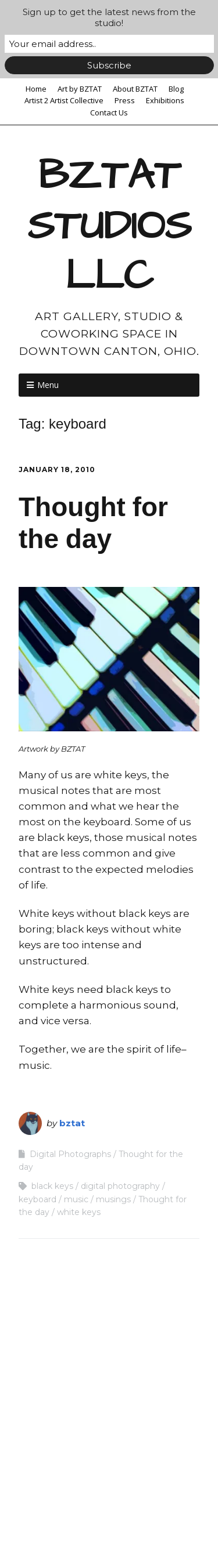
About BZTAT (135, 89)
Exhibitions (165, 100)
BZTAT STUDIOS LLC (109, 226)
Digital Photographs (70, 1154)
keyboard (37, 1199)
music (76, 1199)
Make (76, 1502)
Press (125, 100)
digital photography (120, 1186)
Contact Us (109, 112)
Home (36, 89)
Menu (48, 384)
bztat (72, 1123)
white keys (79, 1212)
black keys (52, 1186)
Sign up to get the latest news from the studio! (109, 17)
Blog (176, 89)
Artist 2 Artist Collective (63, 100)
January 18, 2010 (57, 469)
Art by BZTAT (80, 89)
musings (113, 1199)
